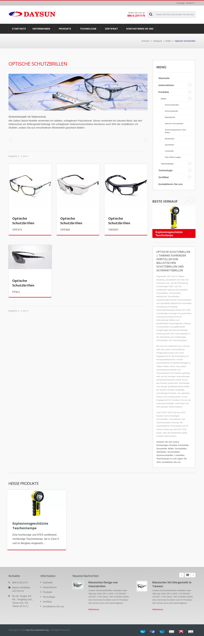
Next (188, 200)
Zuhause (145, 41)
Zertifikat (112, 29)
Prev (193, 200)
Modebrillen (169, 139)
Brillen (168, 41)
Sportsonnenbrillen (164, 455)
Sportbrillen (169, 145)
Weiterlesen (93, 609)
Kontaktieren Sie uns (140, 28)
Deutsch (189, 3)
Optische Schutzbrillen (174, 123)
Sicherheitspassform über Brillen (175, 131)
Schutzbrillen (181, 448)
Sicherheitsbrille (171, 111)
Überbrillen (161, 452)
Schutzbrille (183, 445)
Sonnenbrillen (173, 452)
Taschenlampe (167, 164)
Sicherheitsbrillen (172, 105)
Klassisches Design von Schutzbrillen (103, 584)
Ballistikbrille (170, 117)
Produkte (66, 29)
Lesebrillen (169, 151)
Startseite (19, 28)
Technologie (89, 29)
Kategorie (157, 41)
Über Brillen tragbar (173, 157)
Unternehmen (42, 29)
